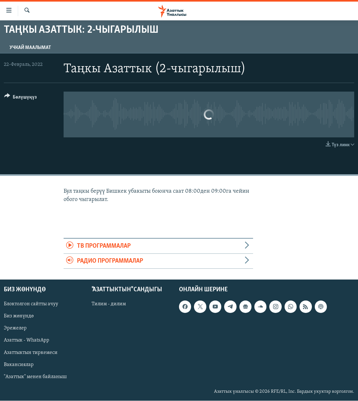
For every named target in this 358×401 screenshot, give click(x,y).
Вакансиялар (19, 364)
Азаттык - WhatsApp (26, 340)
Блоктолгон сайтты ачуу (31, 304)
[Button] (20, 98)
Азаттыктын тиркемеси (31, 352)
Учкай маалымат (30, 47)
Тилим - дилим (109, 304)
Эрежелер (15, 328)
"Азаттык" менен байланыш (35, 376)
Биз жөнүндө (19, 316)
